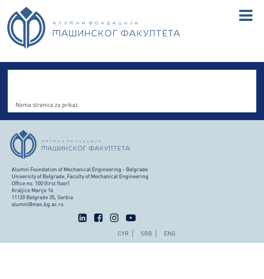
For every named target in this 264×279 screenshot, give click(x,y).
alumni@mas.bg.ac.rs (38, 203)
